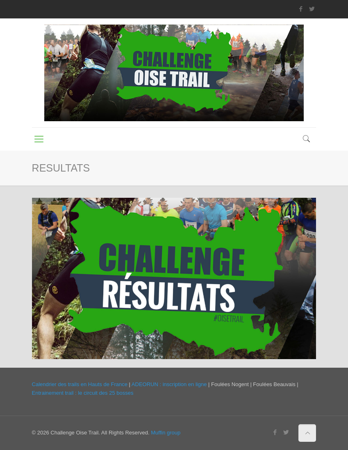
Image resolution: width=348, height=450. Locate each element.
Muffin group (165, 433)
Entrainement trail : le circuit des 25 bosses (83, 393)
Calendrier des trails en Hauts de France (79, 384)
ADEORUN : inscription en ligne (169, 384)
